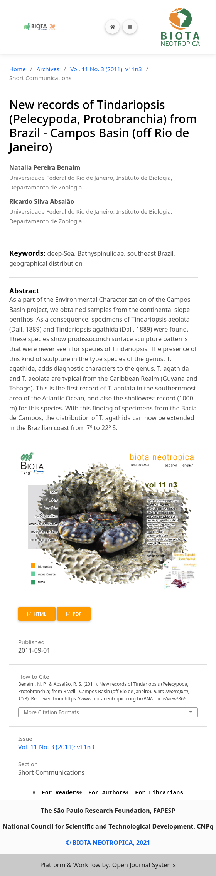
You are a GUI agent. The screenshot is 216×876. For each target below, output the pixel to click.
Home (17, 69)
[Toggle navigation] (130, 27)
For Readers (60, 793)
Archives (48, 69)
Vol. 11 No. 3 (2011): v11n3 (106, 69)
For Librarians (159, 793)
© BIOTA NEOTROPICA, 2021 (108, 842)
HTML (39, 614)
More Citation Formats (51, 712)
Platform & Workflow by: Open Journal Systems (108, 865)
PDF (76, 614)
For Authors (107, 793)
